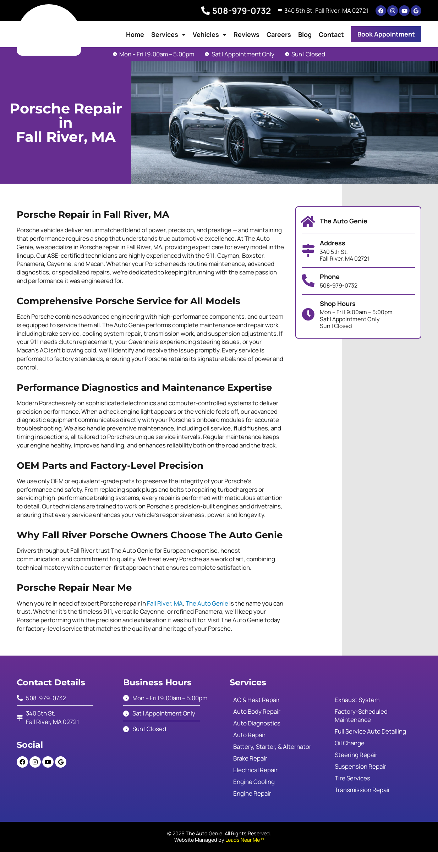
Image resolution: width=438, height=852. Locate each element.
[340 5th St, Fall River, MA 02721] (279, 10)
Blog (305, 34)
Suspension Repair (360, 766)
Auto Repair (249, 735)
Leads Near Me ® (244, 839)
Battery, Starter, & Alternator (272, 746)
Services (168, 34)
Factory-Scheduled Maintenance (361, 715)
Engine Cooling (254, 782)
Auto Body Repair (256, 711)
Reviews (246, 34)
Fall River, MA (165, 603)
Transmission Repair (362, 790)
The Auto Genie (207, 603)
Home (135, 34)
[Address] (308, 250)
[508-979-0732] (203, 10)
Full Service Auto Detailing (370, 731)
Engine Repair (252, 793)
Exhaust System (357, 700)
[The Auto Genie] (308, 222)
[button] (386, 34)
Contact (331, 34)
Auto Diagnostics (256, 723)
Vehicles (209, 34)
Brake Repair (250, 758)
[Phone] (308, 280)
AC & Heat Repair (256, 700)
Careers (279, 34)
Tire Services (352, 778)
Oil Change (350, 743)
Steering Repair (356, 755)
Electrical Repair (255, 770)
